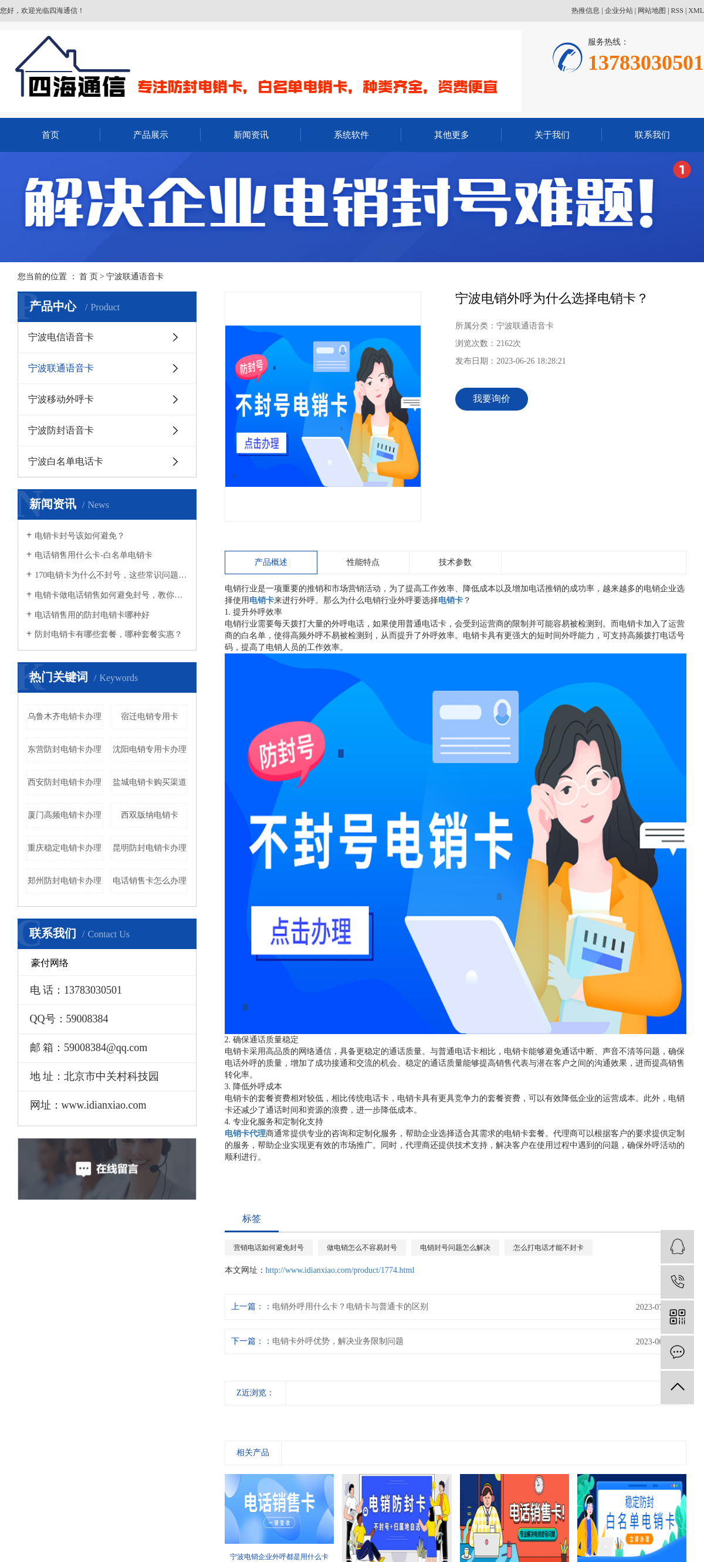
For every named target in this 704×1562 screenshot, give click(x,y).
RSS (677, 10)
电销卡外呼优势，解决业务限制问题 (338, 1341)
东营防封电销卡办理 (64, 749)
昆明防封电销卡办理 (150, 847)
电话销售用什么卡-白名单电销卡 (94, 555)
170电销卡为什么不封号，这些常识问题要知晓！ (111, 575)
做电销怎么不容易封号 (362, 1247)
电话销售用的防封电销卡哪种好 (92, 615)
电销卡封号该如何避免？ (80, 535)
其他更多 (451, 135)
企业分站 (619, 10)
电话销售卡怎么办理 (150, 880)
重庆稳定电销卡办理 (64, 847)
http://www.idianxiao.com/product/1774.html (340, 1270)
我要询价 (491, 399)
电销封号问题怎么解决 (455, 1247)
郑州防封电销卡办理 (64, 880)
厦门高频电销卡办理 (64, 815)
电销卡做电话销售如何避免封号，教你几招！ (111, 595)
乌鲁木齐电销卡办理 (64, 716)
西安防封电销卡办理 (64, 782)
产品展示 (150, 135)
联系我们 (652, 135)
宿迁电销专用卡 (149, 716)
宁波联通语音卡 (135, 276)
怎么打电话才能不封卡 (548, 1247)
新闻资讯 (251, 135)
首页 (50, 135)
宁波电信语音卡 (61, 337)
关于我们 (552, 135)
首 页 (88, 276)
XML (696, 10)
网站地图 (652, 10)
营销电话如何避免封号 (268, 1247)
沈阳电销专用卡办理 (150, 749)
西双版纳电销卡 (149, 815)
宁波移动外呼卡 (61, 399)
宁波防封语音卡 (61, 430)
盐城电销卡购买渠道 (150, 782)
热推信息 (585, 10)
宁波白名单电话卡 (65, 461)
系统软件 (351, 135)
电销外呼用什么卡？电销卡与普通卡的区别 (350, 1306)
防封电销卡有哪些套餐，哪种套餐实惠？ (108, 634)
